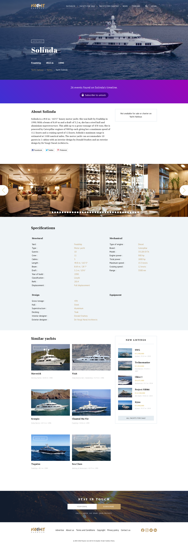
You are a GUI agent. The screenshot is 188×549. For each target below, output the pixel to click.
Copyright (101, 530)
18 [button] (93, 212)
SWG (137, 349)
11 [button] (75, 212)
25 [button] (110, 212)
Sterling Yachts (36, 378)
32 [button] (128, 212)
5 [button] (60, 212)
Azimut (137, 356)
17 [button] (90, 212)
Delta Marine (35, 423)
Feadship (36, 62)
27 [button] (115, 212)
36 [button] (138, 212)
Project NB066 (142, 389)
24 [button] (108, 212)
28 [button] (118, 212)
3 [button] (55, 212)
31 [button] (125, 212)
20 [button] (98, 212)
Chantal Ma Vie (80, 418)
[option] (119, 190)
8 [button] (67, 212)
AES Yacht (138, 396)
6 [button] (62, 212)
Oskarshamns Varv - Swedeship (82, 378)
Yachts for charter (109, 6)
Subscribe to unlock (95, 95)
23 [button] (105, 212)
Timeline (136, 6)
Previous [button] (4, 190)
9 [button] (70, 212)
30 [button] (123, 212)
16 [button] (88, 212)
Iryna (137, 402)
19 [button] (95, 212)
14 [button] (83, 212)
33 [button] (130, 212)
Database (70, 6)
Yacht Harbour (38, 6)
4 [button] (57, 212)
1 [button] (50, 212)
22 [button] (103, 212)
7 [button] (65, 212)
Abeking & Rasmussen (79, 468)
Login (154, 6)
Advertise (59, 530)
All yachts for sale (136, 418)
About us (70, 530)
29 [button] (120, 212)
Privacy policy (113, 530)
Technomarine (142, 362)
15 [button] (85, 212)
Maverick (36, 373)
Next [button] (184, 190)
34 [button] (133, 212)
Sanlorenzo (138, 383)
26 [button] (113, 212)
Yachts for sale (87, 6)
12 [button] (78, 212)
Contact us (125, 530)
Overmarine (139, 369)
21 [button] (100, 212)
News (125, 6)
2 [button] (52, 212)
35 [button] (135, 212)
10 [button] (73, 212)
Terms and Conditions (85, 530)
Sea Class (77, 463)
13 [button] (80, 212)
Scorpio (35, 418)
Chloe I (138, 376)
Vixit (74, 373)
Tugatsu (35, 463)
